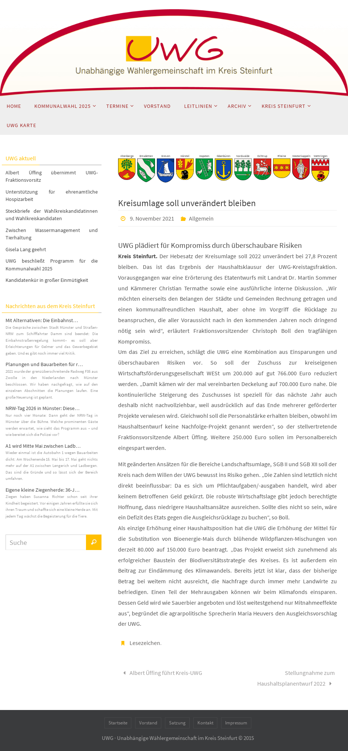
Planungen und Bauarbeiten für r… (44, 364)
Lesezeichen (145, 642)
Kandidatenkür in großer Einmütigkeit (47, 280)
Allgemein (201, 218)
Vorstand (148, 723)
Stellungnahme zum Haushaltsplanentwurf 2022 (296, 678)
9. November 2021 (152, 218)
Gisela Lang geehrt (26, 249)
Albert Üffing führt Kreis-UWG (161, 672)
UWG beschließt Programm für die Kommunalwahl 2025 (52, 264)
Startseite (117, 723)
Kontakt (205, 723)
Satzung (177, 723)
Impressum (236, 723)
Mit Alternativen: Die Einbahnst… (42, 320)
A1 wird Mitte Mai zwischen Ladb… (43, 446)
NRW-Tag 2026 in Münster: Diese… (43, 408)
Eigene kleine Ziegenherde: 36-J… (43, 490)
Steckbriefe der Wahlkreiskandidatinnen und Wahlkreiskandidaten (52, 215)
